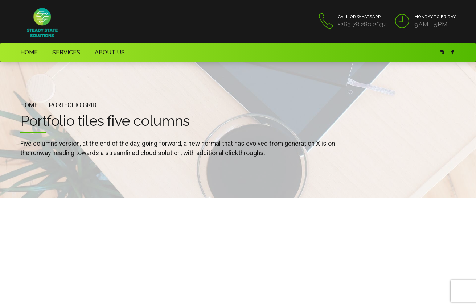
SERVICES (60, 52)
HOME (27, 52)
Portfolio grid (73, 105)
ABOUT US (98, 52)
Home (29, 105)
